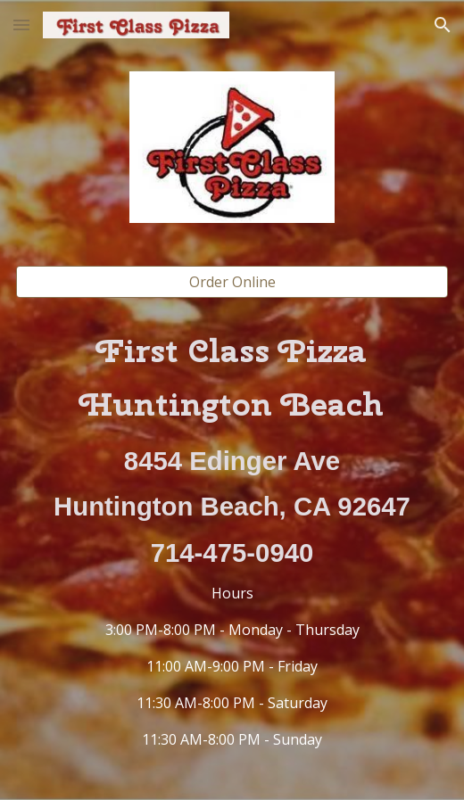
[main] (232, 538)
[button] (21, 24)
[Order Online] (232, 282)
